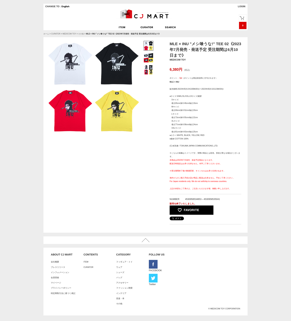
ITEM (86, 262)
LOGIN (241, 6)
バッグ (119, 277)
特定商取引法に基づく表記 (63, 293)
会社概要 (55, 262)
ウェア (119, 267)
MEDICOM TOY (69, 34)
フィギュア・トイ (124, 262)
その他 (81, 34)
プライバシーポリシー (61, 288)
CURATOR (56, 34)
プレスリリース (58, 267)
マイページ (56, 283)
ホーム (46, 34)
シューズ (120, 272)
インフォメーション (60, 272)
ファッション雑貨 (124, 288)
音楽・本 (120, 298)
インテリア (121, 293)
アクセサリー (122, 283)
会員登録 (55, 277)
